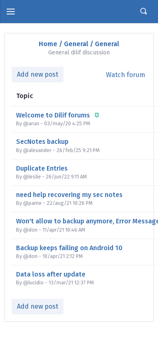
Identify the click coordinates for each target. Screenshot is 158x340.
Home (48, 44)
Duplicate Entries (42, 168)
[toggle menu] (10, 11)
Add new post (37, 74)
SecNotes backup (42, 141)
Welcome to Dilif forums (57, 115)
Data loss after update (50, 274)
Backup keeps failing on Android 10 (69, 248)
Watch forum (125, 75)
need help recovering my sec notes (69, 195)
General (76, 44)
